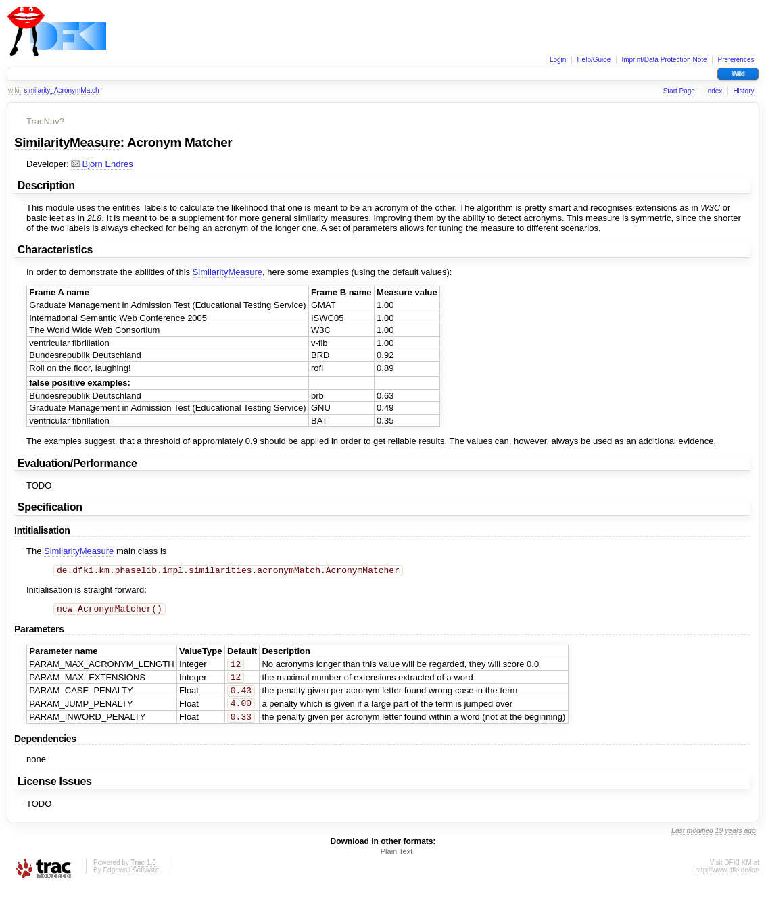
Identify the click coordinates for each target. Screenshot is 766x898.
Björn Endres (102, 164)
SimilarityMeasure (67, 142)
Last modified (692, 840)
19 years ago (735, 840)
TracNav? (45, 121)
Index (714, 91)
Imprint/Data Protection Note (664, 60)
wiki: (14, 90)
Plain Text (397, 861)
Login (558, 60)
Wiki (738, 74)
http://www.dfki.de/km (727, 879)
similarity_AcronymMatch (61, 90)
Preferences (736, 60)
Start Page (679, 91)
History (743, 91)
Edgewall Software (131, 879)
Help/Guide (594, 60)
